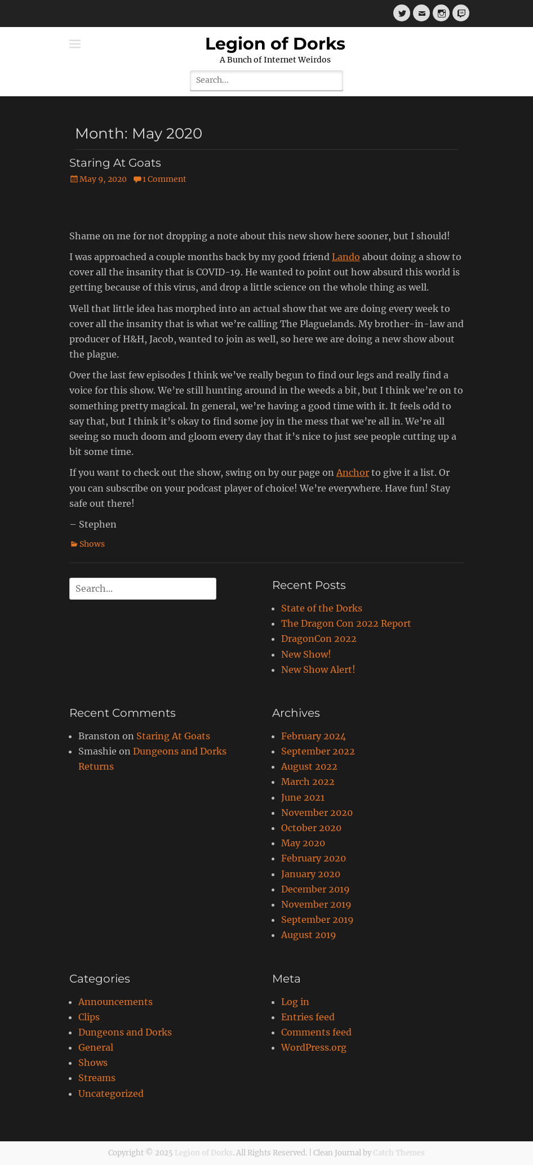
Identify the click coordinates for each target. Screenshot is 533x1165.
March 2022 (308, 781)
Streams (97, 1077)
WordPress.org (314, 1047)
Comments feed (316, 1032)
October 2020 (311, 827)
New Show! (306, 654)
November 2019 (316, 904)
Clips (89, 1017)
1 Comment (164, 179)
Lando (346, 256)
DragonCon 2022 (319, 638)
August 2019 (308, 934)
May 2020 (303, 843)
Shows (92, 544)
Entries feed (308, 1017)
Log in (295, 1001)
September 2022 (318, 751)
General (95, 1047)
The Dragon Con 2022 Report (346, 623)
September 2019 (317, 919)
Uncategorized (111, 1093)
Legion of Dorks (275, 43)
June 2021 (303, 797)
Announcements (115, 1001)
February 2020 (313, 858)
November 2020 (317, 812)
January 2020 (310, 874)
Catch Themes (399, 1153)
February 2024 (313, 736)
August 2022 (309, 766)
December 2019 (315, 889)
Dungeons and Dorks (125, 1032)
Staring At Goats (115, 162)
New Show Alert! (318, 669)
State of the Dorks (321, 608)
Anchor (352, 472)
